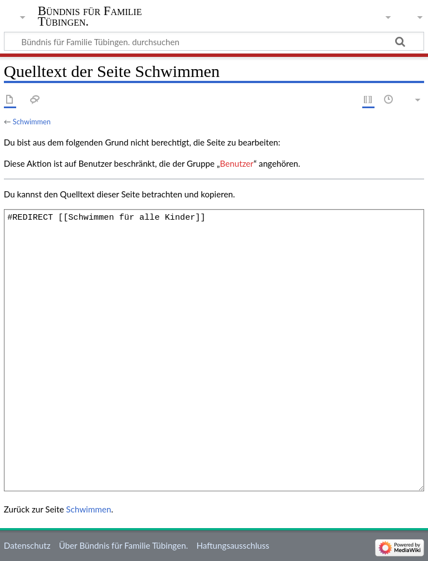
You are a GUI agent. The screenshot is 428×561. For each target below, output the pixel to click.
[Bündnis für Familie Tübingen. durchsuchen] (214, 41)
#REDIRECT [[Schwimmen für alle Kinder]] (214, 350)
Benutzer (237, 163)
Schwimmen (32, 121)
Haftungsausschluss (232, 545)
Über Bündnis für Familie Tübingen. (123, 545)
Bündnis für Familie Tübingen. (90, 16)
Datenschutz (27, 545)
